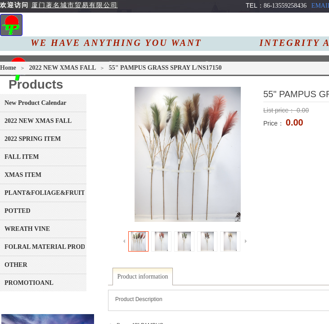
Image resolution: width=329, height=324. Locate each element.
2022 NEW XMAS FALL (63, 67)
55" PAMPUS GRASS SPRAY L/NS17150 (165, 67)
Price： (274, 123)
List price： (280, 110)
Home (8, 67)
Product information (142, 276)
